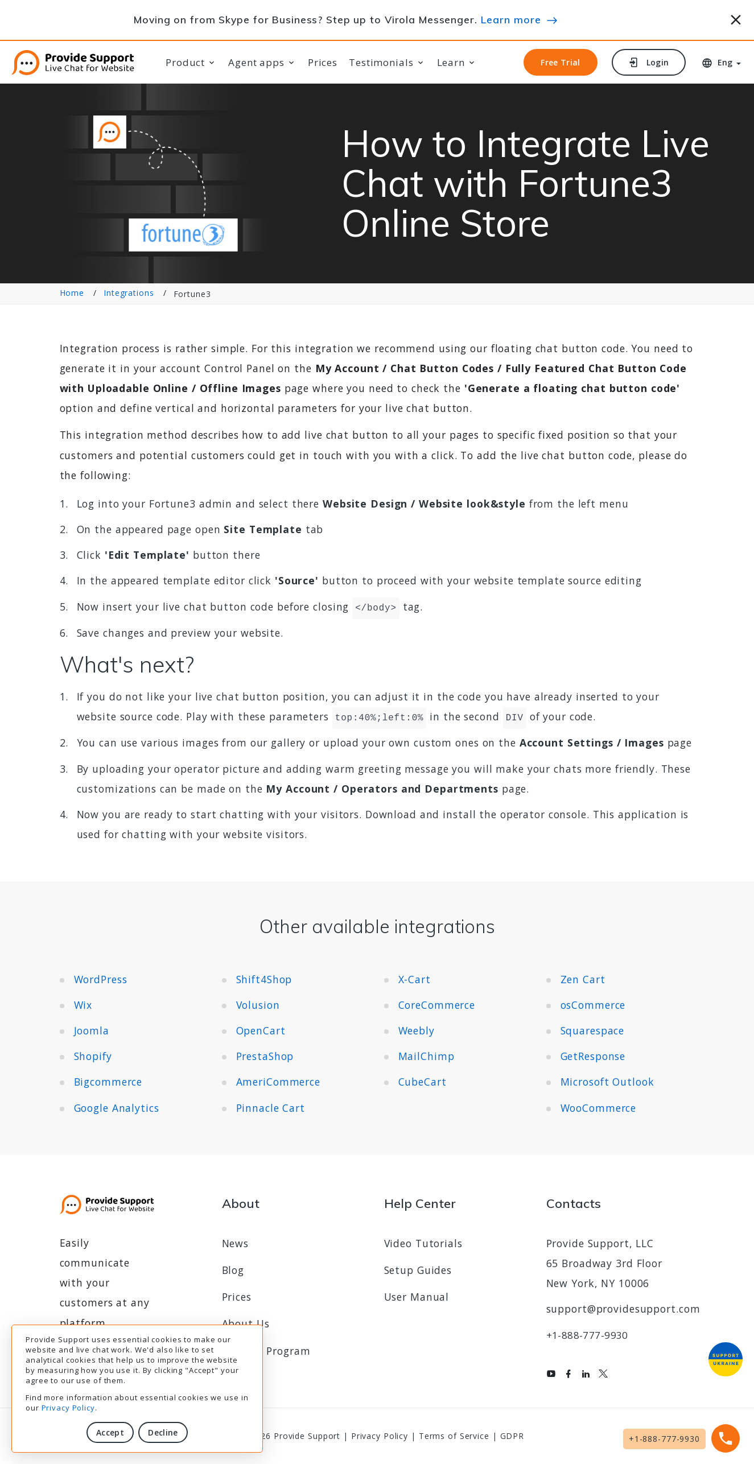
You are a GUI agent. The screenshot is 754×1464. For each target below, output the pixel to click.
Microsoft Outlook (607, 1081)
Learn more (511, 19)
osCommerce (593, 1005)
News (235, 1243)
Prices (322, 62)
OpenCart (261, 1030)
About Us (246, 1323)
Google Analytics (116, 1108)
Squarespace (593, 1030)
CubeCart (422, 1081)
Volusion (258, 1005)
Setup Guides (418, 1270)
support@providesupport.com (623, 1308)
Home (72, 293)
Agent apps (256, 62)
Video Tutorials (423, 1243)
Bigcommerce (108, 1081)
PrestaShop (265, 1056)
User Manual (417, 1297)
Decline (163, 1432)
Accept (110, 1432)
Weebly (416, 1030)
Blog (233, 1270)
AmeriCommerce (278, 1081)
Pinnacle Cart (270, 1108)
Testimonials (381, 62)
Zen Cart (583, 979)
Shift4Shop (264, 979)
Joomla (91, 1030)
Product (185, 62)
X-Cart (414, 979)
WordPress (100, 979)
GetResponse (593, 1056)
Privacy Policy (68, 1408)
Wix (83, 1005)
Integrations (129, 293)
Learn (451, 62)
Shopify (93, 1056)
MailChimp (426, 1056)
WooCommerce (599, 1108)
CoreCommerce (437, 1005)
